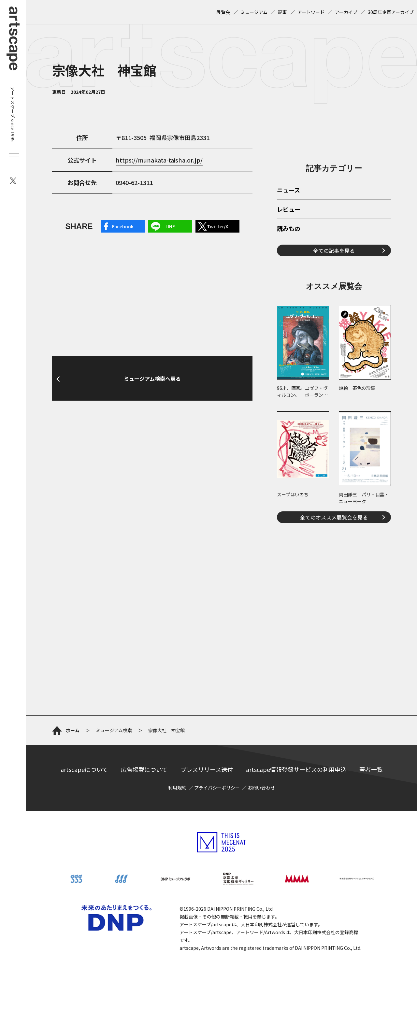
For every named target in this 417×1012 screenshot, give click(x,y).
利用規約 (177, 787)
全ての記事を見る (334, 250)
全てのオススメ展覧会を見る (334, 517)
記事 (282, 12)
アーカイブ (346, 12)
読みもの (288, 229)
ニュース (288, 190)
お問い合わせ (261, 787)
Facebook (123, 226)
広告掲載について (144, 769)
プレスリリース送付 (206, 769)
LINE (170, 226)
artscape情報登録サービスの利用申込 (296, 769)
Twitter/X (217, 226)
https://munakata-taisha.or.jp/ (159, 160)
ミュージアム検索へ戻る (152, 378)
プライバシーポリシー (217, 787)
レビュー (288, 209)
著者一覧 (371, 769)
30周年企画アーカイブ (391, 12)
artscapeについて (84, 769)
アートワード (310, 12)
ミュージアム (253, 12)
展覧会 (223, 12)
